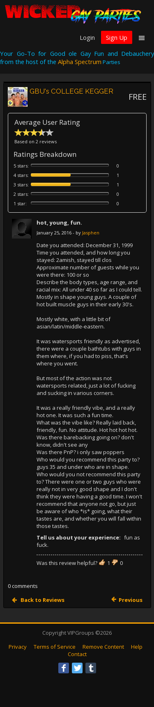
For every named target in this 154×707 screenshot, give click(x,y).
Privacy (18, 646)
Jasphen (90, 233)
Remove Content (103, 646)
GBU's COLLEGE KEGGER (71, 91)
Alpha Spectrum (79, 61)
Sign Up (116, 37)
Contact (77, 654)
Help (137, 646)
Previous (131, 600)
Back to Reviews (41, 600)
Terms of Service (55, 646)
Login (87, 37)
